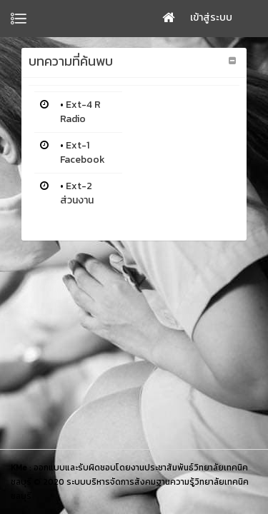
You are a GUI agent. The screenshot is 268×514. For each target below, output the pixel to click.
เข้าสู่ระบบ (211, 17)
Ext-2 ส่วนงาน (77, 193)
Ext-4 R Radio (80, 111)
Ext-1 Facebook (82, 152)
